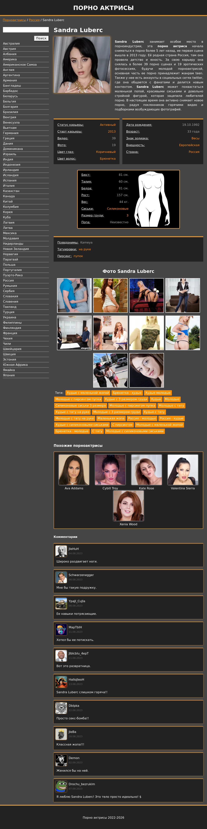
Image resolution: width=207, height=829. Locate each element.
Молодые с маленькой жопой (159, 425)
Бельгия (9, 101)
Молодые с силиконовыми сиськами (135, 431)
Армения (10, 80)
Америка (10, 59)
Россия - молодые (142, 418)
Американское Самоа (20, 64)
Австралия (11, 43)
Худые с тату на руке (72, 412)
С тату (97, 431)
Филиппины (12, 322)
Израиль (9, 154)
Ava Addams (74, 488)
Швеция (9, 354)
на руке (85, 249)
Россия (34, 20)
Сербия (8, 291)
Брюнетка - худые (127, 393)
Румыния (10, 286)
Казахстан (11, 191)
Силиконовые (118, 208)
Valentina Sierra (183, 488)
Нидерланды (13, 243)
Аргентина (11, 75)
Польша (9, 264)
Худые (156, 399)
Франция (10, 333)
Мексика (10, 233)
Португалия (12, 270)
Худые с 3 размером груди (126, 399)
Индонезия (11, 164)
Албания (9, 54)
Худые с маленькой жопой (88, 393)
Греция (8, 138)
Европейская (189, 145)
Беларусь (10, 96)
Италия (8, 186)
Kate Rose (146, 488)
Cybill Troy (110, 488)
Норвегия (10, 254)
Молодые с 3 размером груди (116, 412)
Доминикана (13, 149)
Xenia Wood (128, 524)
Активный (108, 125)
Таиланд (10, 307)
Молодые (172, 399)
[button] (74, 296)
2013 (112, 131)
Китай (8, 201)
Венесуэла (11, 122)
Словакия (10, 296)
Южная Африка (15, 365)
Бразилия (10, 112)
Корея (8, 212)
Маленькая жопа (111, 418)
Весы (195, 138)
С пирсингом (122, 425)
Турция (8, 312)
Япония (9, 375)
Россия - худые (171, 418)
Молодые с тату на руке (75, 418)
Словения (10, 301)
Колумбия (11, 207)
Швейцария (12, 349)
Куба (7, 217)
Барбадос (10, 91)
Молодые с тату (171, 405)
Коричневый (106, 152)
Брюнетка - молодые (72, 431)
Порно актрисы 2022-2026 (103, 817)
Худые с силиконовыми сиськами (82, 425)
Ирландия (11, 170)
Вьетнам (10, 128)
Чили (7, 343)
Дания (8, 143)
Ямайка (9, 370)
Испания (10, 180)
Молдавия (11, 238)
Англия (8, 70)
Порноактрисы (14, 20)
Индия (8, 159)
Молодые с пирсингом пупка (78, 399)
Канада (9, 196)
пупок (78, 256)
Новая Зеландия (16, 249)
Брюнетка (108, 158)
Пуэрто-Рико (13, 275)
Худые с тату (154, 412)
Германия (10, 133)
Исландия (10, 175)
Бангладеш (12, 85)
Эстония (9, 359)
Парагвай (10, 259)
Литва (8, 228)
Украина (9, 317)
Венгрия (9, 117)
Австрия (9, 49)
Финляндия (12, 328)
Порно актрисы (103, 7)
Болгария (10, 107)
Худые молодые (157, 393)
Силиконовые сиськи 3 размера (81, 405)
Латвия (8, 222)
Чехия (7, 338)
